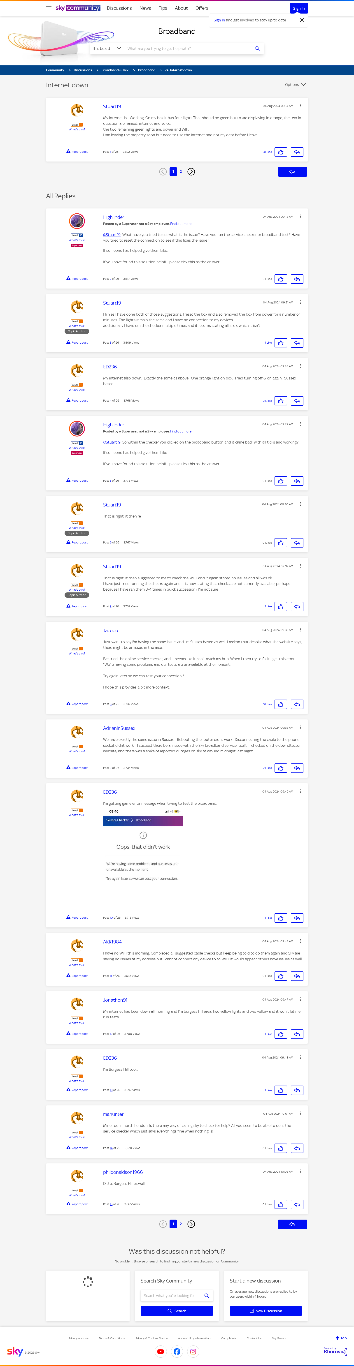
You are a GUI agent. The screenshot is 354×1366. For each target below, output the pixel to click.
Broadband (177, 31)
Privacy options (78, 1338)
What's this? (77, 129)
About (181, 8)
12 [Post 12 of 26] (111, 1033)
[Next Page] (191, 171)
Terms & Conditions (112, 1338)
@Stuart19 (112, 234)
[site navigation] (48, 8)
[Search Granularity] (107, 48)
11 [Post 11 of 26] (111, 976)
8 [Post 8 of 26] (111, 704)
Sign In (299, 8)
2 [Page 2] (181, 171)
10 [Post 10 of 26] (111, 917)
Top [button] (343, 1338)
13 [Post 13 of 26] (111, 1090)
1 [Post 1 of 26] (110, 151)
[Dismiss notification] (302, 20)
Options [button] (292, 84)
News (145, 8)
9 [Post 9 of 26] (111, 768)
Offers (202, 8)
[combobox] (187, 48)
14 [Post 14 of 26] (111, 1148)
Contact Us (254, 1338)
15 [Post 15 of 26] (111, 1204)
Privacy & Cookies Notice (151, 1338)
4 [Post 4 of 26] (111, 400)
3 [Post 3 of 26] (110, 342)
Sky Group (279, 1338)
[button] (300, 105)
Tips (163, 8)
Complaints (228, 1338)
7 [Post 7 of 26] (110, 606)
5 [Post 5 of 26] (110, 480)
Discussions (119, 8)
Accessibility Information (194, 1338)
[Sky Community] (78, 8)
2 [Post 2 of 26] (110, 278)
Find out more (180, 224)
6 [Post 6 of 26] (111, 542)
